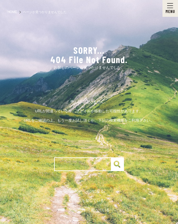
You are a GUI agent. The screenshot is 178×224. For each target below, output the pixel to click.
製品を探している (89, 200)
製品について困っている (89, 210)
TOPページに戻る (89, 191)
